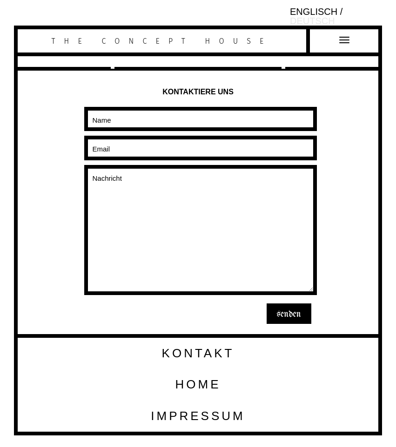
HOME (198, 384)
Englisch (315, 11)
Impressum (198, 416)
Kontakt (198, 353)
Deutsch (312, 21)
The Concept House (162, 41)
